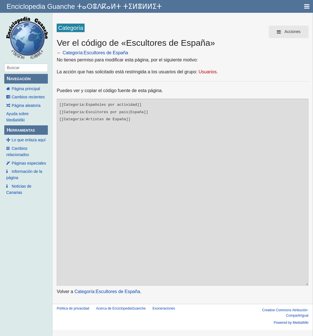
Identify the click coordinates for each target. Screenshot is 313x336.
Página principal (26, 88)
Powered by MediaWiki (291, 323)
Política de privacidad (73, 308)
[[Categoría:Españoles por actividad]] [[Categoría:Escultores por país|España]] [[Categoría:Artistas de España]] (182, 192)
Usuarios (207, 71)
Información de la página (24, 174)
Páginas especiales (29, 163)
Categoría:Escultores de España (95, 52)
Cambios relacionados (17, 151)
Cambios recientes (28, 97)
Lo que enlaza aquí (29, 140)
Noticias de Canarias (18, 189)
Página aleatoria (26, 105)
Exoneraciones (163, 308)
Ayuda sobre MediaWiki (17, 116)
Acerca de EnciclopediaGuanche (121, 308)
